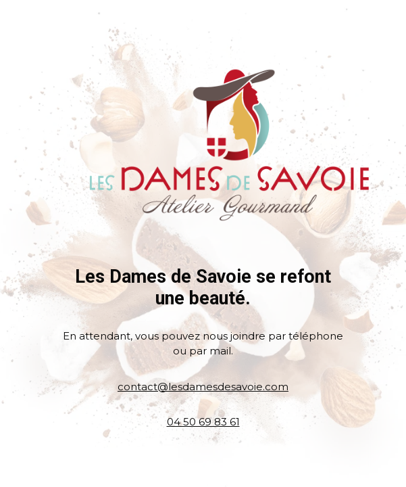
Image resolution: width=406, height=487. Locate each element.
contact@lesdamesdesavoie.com (203, 386)
